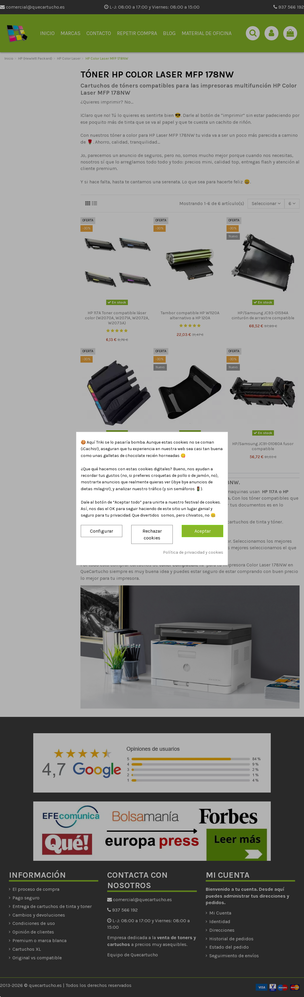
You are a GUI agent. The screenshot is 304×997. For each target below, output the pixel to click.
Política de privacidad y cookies (193, 552)
